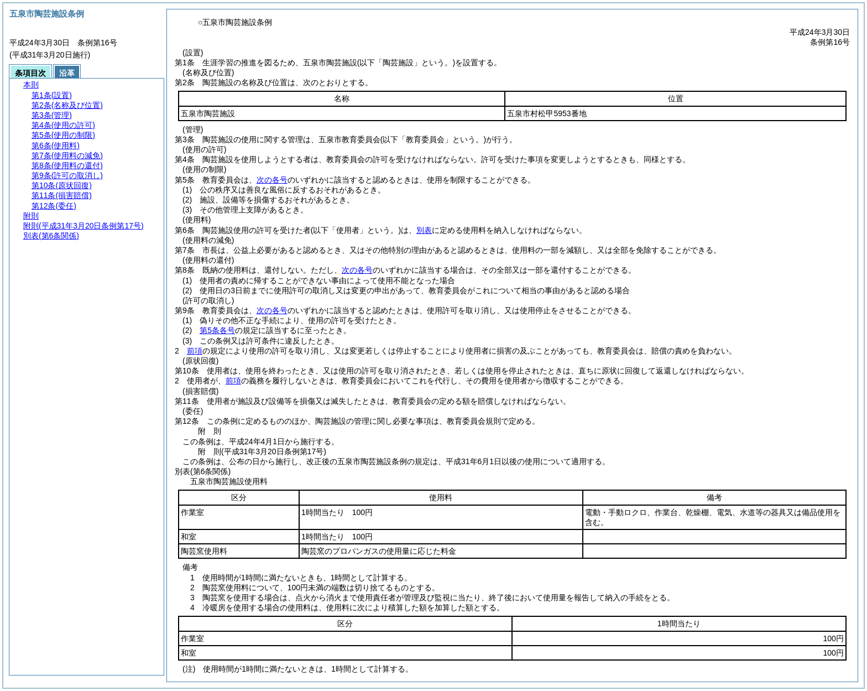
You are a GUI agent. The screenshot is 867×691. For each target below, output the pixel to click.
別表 (424, 230)
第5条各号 (217, 330)
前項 (194, 350)
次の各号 (272, 179)
